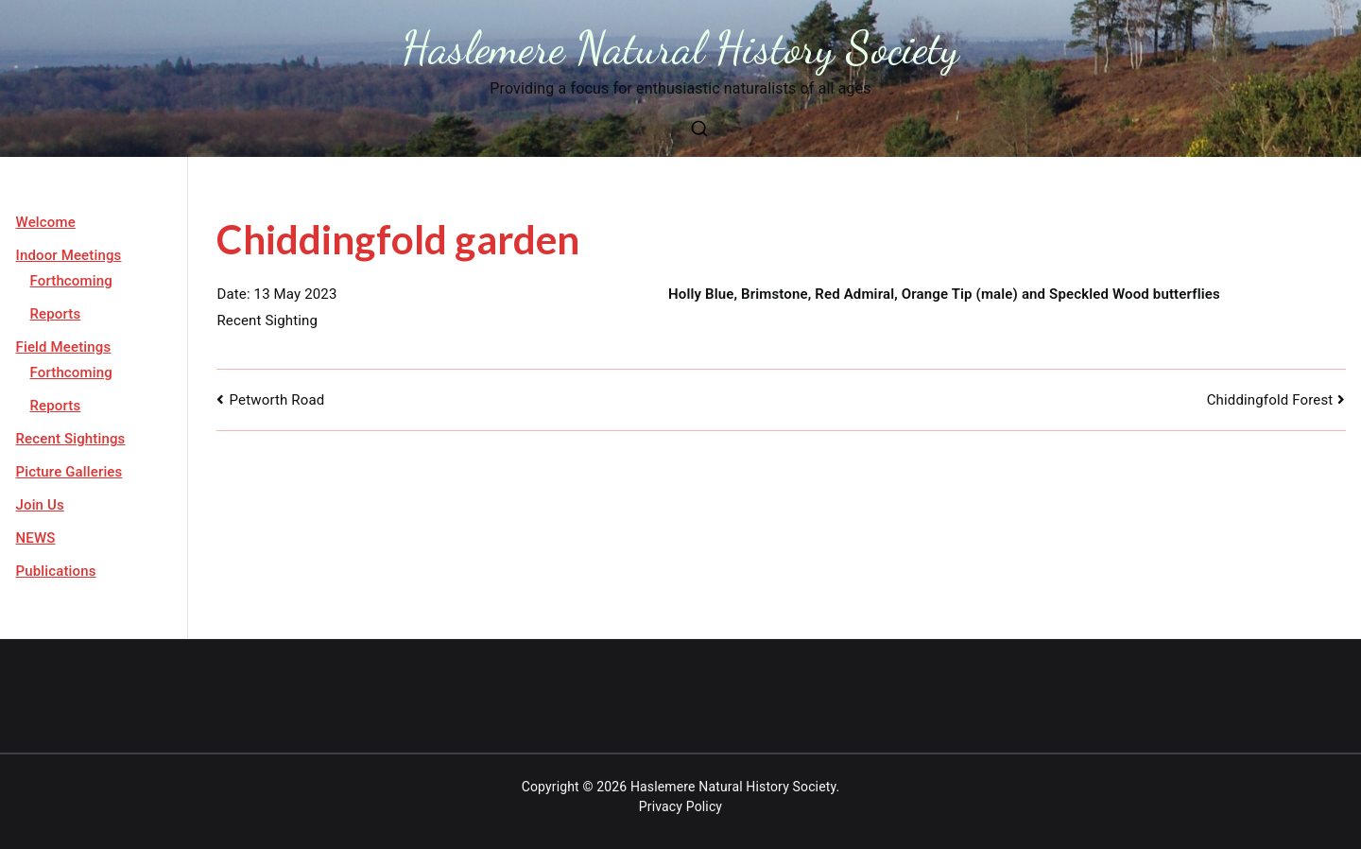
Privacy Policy (680, 806)
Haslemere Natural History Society (681, 48)
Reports (55, 313)
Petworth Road (277, 399)
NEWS (36, 537)
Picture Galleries (69, 471)
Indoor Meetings (69, 255)
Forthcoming (71, 280)
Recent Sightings (71, 438)
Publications (56, 571)
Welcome (46, 222)
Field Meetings (64, 346)
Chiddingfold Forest (1270, 399)
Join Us (40, 504)
